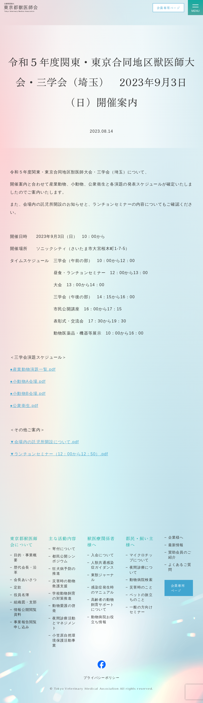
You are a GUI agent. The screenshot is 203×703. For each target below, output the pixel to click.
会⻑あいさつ (25, 580)
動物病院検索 (141, 580)
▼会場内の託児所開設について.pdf (44, 442)
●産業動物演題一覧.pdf (33, 369)
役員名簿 (21, 595)
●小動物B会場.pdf (28, 393)
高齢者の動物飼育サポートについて (102, 604)
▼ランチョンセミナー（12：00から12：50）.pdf (59, 454)
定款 (18, 587)
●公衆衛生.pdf (24, 405)
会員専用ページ (168, 8)
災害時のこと (141, 587)
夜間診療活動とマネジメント (63, 623)
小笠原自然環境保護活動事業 (63, 640)
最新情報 (176, 545)
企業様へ (176, 537)
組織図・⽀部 (25, 602)
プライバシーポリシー (101, 678)
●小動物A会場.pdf (28, 381)
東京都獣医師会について (24, 541)
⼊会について (102, 555)
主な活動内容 (62, 538)
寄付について (63, 549)
